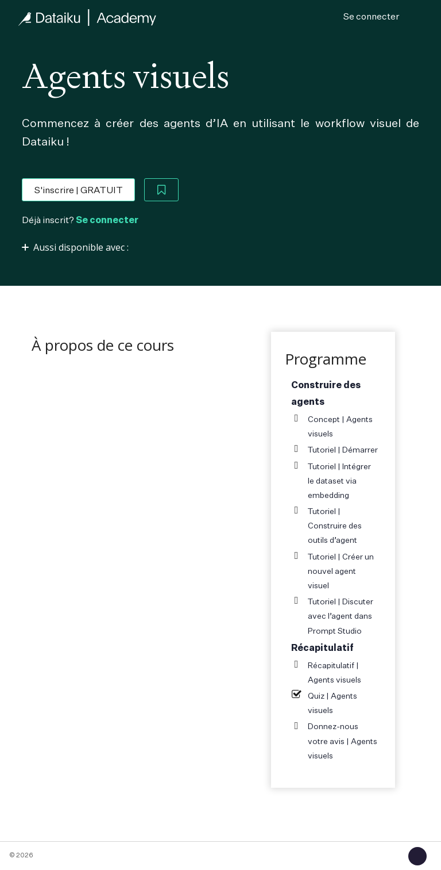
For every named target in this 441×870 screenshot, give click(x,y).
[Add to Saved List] (161, 189)
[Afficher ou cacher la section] (82, 246)
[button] (417, 856)
